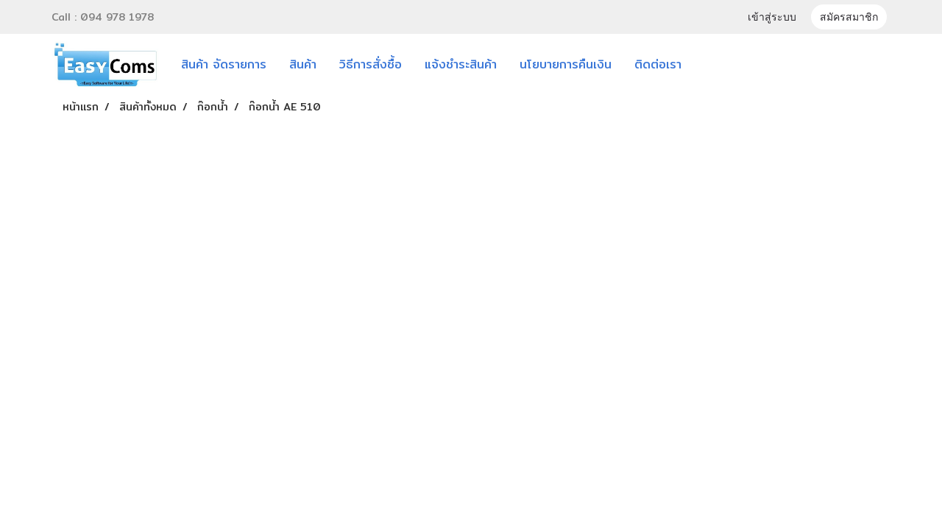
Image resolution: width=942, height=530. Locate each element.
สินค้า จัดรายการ (223, 64)
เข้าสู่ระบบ (772, 17)
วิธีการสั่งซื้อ (370, 64)
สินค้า (302, 64)
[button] (714, 65)
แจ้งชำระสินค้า (461, 64)
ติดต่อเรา (657, 64)
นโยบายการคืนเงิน (566, 64)
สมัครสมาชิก (849, 17)
